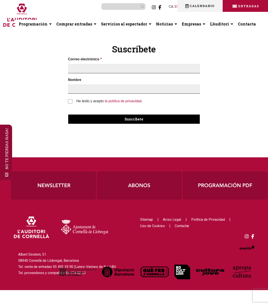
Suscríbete (134, 119)
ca (164, 6)
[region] (139, 185)
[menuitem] (147, 7)
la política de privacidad (123, 101)
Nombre (74, 80)
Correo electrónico (83, 59)
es (169, 6)
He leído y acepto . (109, 101)
